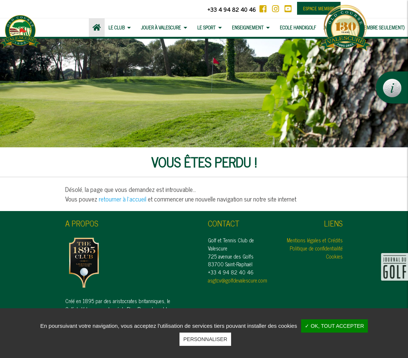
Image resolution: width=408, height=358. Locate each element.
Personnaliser (205, 339)
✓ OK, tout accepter (334, 326)
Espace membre (319, 8)
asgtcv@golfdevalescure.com (237, 280)
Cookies (334, 256)
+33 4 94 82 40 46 (232, 9)
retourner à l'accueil (122, 198)
